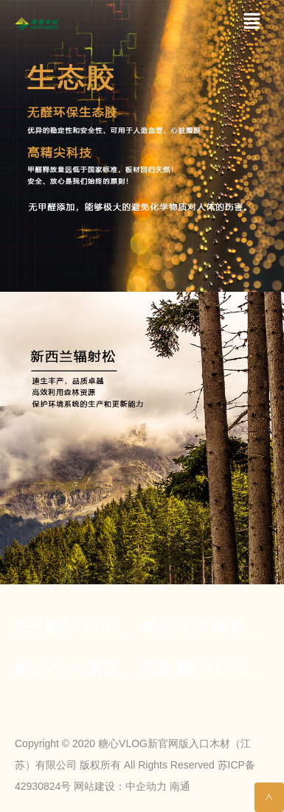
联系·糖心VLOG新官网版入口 (206, 668)
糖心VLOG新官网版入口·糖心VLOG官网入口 (206, 627)
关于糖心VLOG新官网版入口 (78, 627)
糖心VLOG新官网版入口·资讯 (78, 668)
